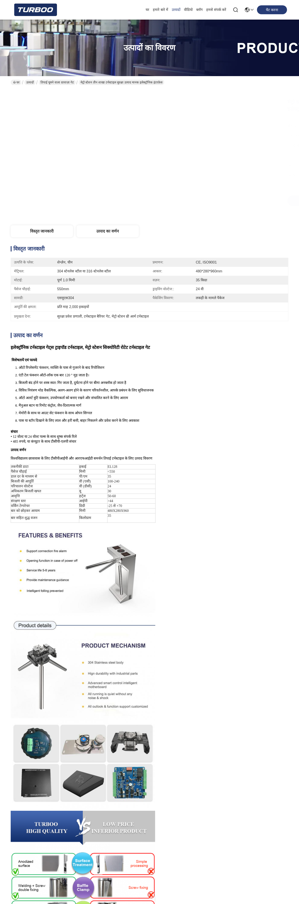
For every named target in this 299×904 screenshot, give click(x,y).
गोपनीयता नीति (19, 891)
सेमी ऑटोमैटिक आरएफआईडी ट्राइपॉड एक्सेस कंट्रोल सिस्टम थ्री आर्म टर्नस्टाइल (114, 752)
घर (147, 10)
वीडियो (188, 10)
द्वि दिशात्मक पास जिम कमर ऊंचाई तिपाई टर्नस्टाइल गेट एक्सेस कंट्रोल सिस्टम (185, 752)
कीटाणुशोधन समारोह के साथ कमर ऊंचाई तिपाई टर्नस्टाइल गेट (43, 652)
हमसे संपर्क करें (216, 10)
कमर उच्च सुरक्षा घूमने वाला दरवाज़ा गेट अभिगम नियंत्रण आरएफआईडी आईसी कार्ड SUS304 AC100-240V (43, 752)
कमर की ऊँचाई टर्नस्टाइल (97, 532)
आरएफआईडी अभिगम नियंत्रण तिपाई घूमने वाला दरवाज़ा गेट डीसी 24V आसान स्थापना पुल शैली (255, 752)
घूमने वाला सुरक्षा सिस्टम (141, 532)
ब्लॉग (199, 10)
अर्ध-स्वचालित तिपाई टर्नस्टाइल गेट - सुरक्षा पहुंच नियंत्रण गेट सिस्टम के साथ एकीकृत (255, 652)
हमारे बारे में (160, 10)
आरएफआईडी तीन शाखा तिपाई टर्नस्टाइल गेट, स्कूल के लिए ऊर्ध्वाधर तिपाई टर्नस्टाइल (184, 652)
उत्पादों (176, 10)
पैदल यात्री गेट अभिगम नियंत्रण (49, 532)
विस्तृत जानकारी (42, 231)
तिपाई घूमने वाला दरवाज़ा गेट (57, 82)
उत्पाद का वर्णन (107, 231)
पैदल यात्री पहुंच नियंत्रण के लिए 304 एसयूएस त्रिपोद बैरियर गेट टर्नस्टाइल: (114, 652)
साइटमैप (35, 891)
